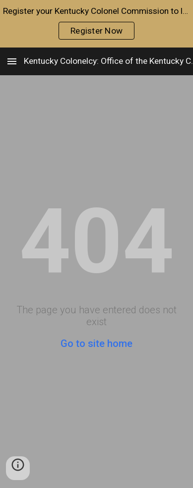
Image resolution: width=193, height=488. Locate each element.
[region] (96, 24)
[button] (12, 61)
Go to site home (96, 343)
